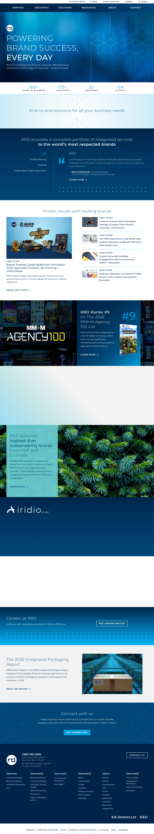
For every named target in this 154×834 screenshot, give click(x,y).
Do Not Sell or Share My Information (83, 830)
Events (105, 791)
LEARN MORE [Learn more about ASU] (76, 180)
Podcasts (82, 788)
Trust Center (104, 830)
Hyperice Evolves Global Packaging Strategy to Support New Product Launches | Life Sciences (117, 224)
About (106, 774)
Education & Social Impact (38, 786)
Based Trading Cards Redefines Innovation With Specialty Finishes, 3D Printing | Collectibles (35, 268)
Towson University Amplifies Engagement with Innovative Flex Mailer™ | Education (116, 259)
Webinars (82, 798)
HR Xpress (130, 791)
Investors (106, 795)
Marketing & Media (14, 778)
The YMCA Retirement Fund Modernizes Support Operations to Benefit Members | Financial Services (120, 242)
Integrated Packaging (15, 785)
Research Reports (86, 791)
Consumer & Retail (38, 781)
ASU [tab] (44, 154)
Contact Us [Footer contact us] (137, 755)
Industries (36, 774)
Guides (81, 785)
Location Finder (77, 1)
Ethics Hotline (132, 778)
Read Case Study (18, 290)
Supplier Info (107, 809)
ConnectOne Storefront (60, 779)
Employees (132, 774)
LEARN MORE (88, 354)
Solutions (60, 774)
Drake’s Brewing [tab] (38, 159)
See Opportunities (112, 623)
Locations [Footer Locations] (106, 802)
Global (93, 1)
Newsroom (107, 805)
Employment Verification (132, 782)
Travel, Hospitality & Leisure (38, 798)
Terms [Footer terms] (113, 830)
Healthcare (35, 794)
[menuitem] (18, 9)
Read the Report (17, 689)
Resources (84, 774)
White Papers (84, 795)
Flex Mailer (59, 784)
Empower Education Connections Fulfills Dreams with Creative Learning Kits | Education (120, 277)
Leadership (107, 798)
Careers (129, 1)
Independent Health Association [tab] (30, 170)
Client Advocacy (111, 1)
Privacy (63, 830)
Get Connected (77, 732)
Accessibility (123, 830)
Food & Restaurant (38, 791)
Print (8, 788)
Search (143, 1)
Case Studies (83, 781)
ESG (104, 788)
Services (11, 774)
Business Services (14, 781)
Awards (105, 778)
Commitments (108, 785)
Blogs (80, 778)
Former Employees (134, 787)
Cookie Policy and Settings (47, 830)
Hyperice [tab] (42, 165)
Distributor (30, 830)
